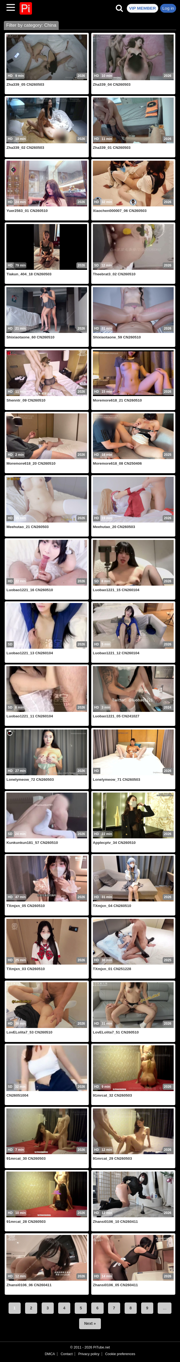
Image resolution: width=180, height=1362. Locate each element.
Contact (66, 1354)
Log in (168, 8)
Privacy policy (89, 1354)
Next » (90, 1323)
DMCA (50, 1354)
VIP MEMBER (142, 8)
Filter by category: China (31, 25)
